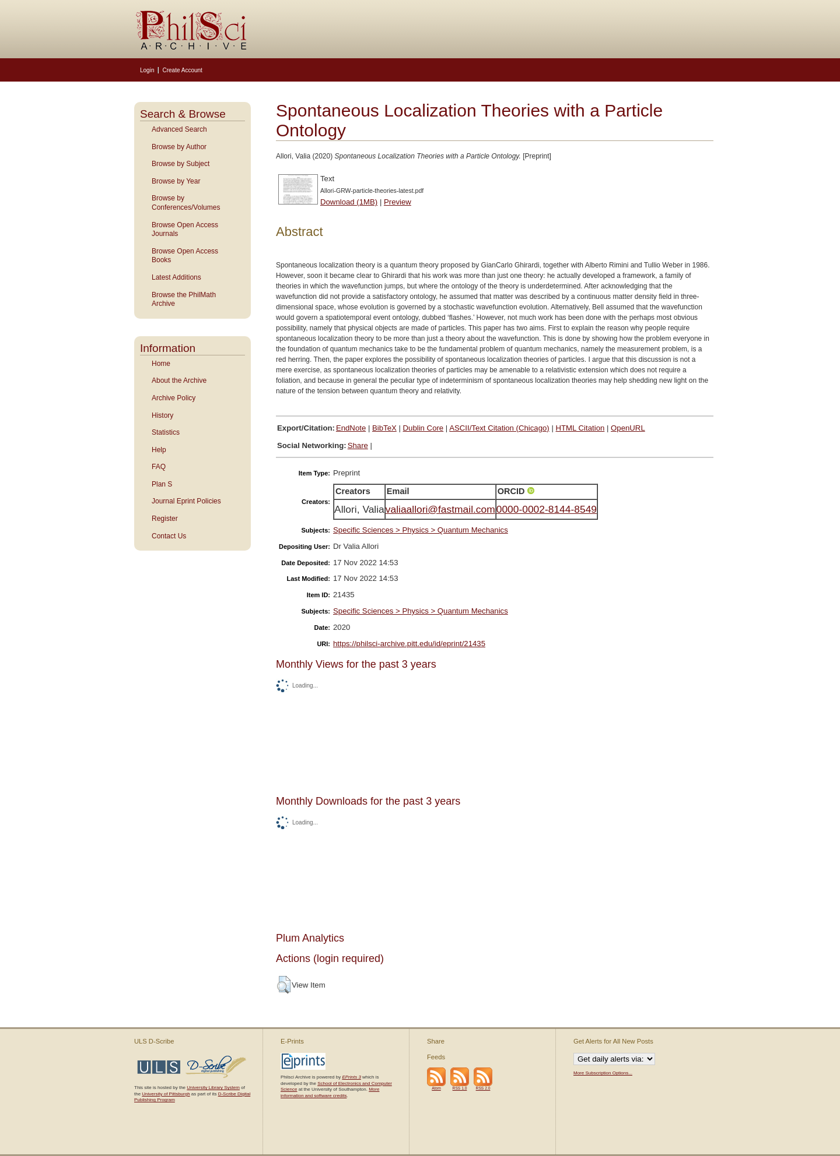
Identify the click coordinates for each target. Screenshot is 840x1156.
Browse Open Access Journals (185, 229)
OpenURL (628, 428)
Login (147, 70)
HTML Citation (580, 428)
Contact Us (169, 536)
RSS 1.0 (460, 1088)
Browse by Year (176, 181)
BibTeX (384, 428)
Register (165, 518)
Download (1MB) (348, 202)
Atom (436, 1088)
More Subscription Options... (602, 1073)
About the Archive (179, 380)
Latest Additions (176, 277)
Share (358, 445)
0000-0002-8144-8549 (546, 509)
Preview (397, 202)
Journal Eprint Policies (186, 501)
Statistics (166, 432)
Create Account (182, 70)
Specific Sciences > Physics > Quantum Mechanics (420, 530)
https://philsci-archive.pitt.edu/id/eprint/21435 (409, 643)
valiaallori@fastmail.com (440, 509)
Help (159, 450)
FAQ (159, 467)
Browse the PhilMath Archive (184, 299)
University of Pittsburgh (166, 1094)
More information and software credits (330, 1092)
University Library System (213, 1087)
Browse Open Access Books (185, 256)
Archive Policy (173, 398)
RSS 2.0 (483, 1088)
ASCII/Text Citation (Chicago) (499, 428)
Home (161, 364)
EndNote (351, 428)
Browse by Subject (180, 164)
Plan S (162, 484)
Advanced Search (179, 129)
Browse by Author (179, 147)
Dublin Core (423, 428)
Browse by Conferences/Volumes (186, 203)
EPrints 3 (351, 1077)
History (162, 415)
